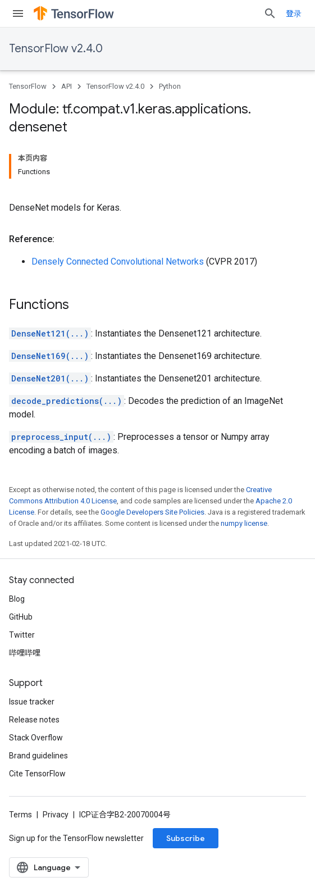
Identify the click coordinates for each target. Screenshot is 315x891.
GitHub (21, 616)
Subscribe (185, 838)
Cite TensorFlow (37, 773)
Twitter (22, 634)
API (66, 86)
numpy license (244, 523)
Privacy (56, 814)
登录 (294, 13)
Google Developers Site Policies (152, 512)
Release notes (34, 719)
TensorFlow (28, 86)
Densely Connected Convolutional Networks (117, 261)
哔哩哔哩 (24, 652)
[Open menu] (18, 13)
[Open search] (270, 13)
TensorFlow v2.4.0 (56, 49)
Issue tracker (31, 701)
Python (170, 86)
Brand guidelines (38, 755)
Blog (17, 598)
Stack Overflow (36, 737)
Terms (20, 814)
